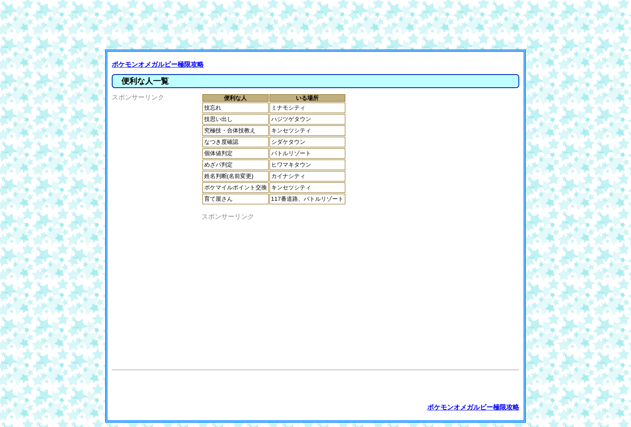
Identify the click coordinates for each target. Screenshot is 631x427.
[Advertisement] (317, 24)
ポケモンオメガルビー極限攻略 (158, 64)
